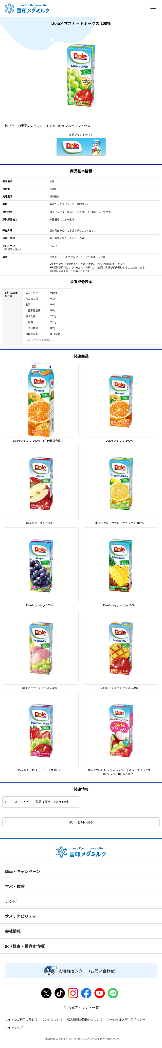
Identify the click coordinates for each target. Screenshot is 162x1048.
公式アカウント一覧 (81, 1007)
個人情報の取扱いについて (85, 1019)
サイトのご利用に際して (21, 1019)
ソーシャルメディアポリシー (126, 1019)
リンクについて (52, 1019)
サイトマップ (14, 1027)
